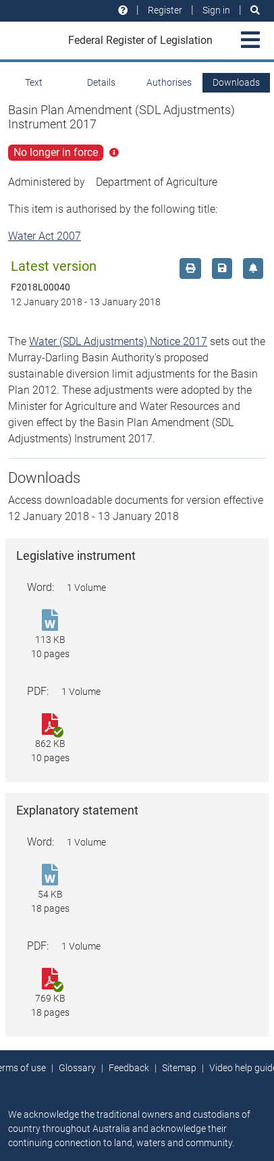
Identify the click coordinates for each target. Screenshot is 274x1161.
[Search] (255, 10)
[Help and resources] (123, 10)
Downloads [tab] (236, 82)
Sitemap (179, 1067)
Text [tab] (34, 82)
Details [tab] (101, 82)
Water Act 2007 (44, 236)
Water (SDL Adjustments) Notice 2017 (118, 341)
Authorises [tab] (169, 82)
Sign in (216, 10)
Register (165, 10)
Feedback (129, 1067)
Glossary (77, 1067)
